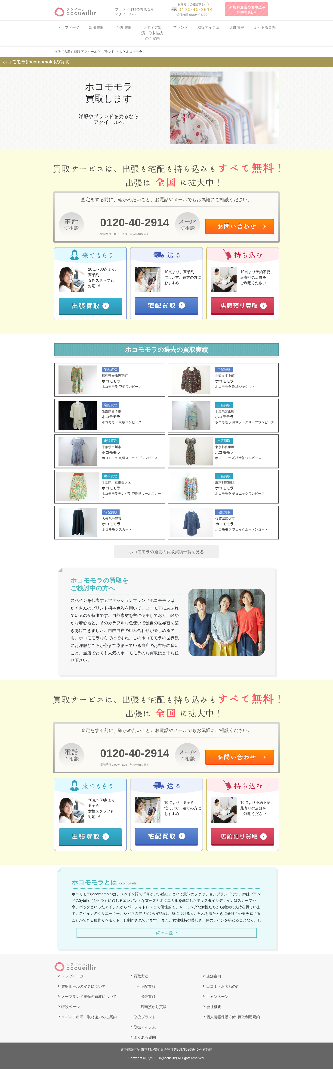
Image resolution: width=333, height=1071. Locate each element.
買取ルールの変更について (83, 988)
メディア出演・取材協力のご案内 (152, 33)
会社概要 (213, 1009)
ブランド (180, 27)
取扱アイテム (208, 27)
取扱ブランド (145, 1019)
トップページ (68, 27)
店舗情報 (236, 27)
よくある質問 (264, 27)
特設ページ (70, 1009)
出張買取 (96, 27)
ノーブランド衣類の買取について (89, 998)
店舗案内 (213, 978)
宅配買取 (124, 27)
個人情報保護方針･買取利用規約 (233, 1019)
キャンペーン (217, 998)
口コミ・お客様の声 (223, 988)
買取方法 (141, 978)
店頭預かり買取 (153, 1009)
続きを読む (166, 934)
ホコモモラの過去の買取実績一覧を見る (166, 553)
